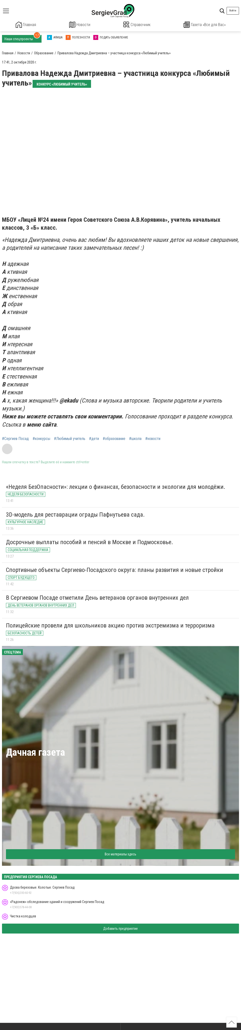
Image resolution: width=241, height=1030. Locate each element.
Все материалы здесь (120, 854)
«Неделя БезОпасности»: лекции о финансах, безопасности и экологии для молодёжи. (115, 486)
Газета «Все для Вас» (204, 25)
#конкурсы (41, 438)
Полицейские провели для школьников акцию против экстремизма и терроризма (110, 625)
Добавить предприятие (120, 928)
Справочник (137, 25)
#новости (152, 438)
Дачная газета (35, 752)
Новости (80, 25)
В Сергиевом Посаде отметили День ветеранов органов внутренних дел (97, 597)
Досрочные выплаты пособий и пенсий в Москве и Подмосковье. (89, 541)
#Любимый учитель (69, 438)
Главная (26, 25)
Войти (232, 10)
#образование (114, 438)
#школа (135, 438)
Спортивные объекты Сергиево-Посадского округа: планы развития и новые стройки (114, 569)
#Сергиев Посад (15, 438)
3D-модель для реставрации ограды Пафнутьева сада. (75, 514)
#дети (94, 438)
